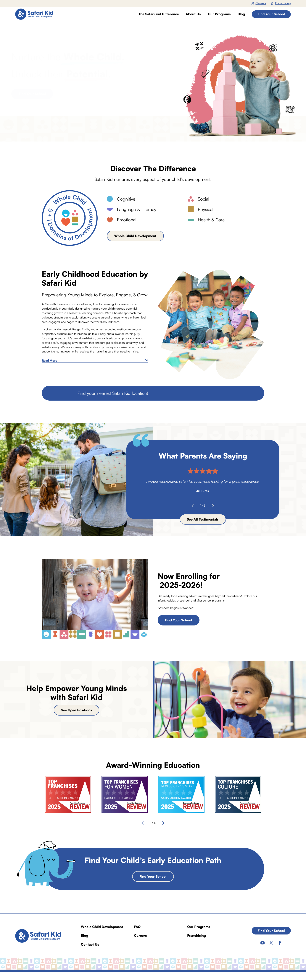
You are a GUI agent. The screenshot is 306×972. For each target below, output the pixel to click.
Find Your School (271, 14)
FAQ (137, 927)
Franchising (281, 3)
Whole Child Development (135, 236)
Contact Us (90, 944)
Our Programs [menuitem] (219, 14)
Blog (84, 935)
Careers (258, 3)
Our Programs (198, 927)
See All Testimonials (203, 519)
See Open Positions (76, 710)
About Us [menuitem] (193, 14)
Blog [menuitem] (241, 14)
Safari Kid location (129, 393)
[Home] (36, 14)
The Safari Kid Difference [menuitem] (158, 14)
